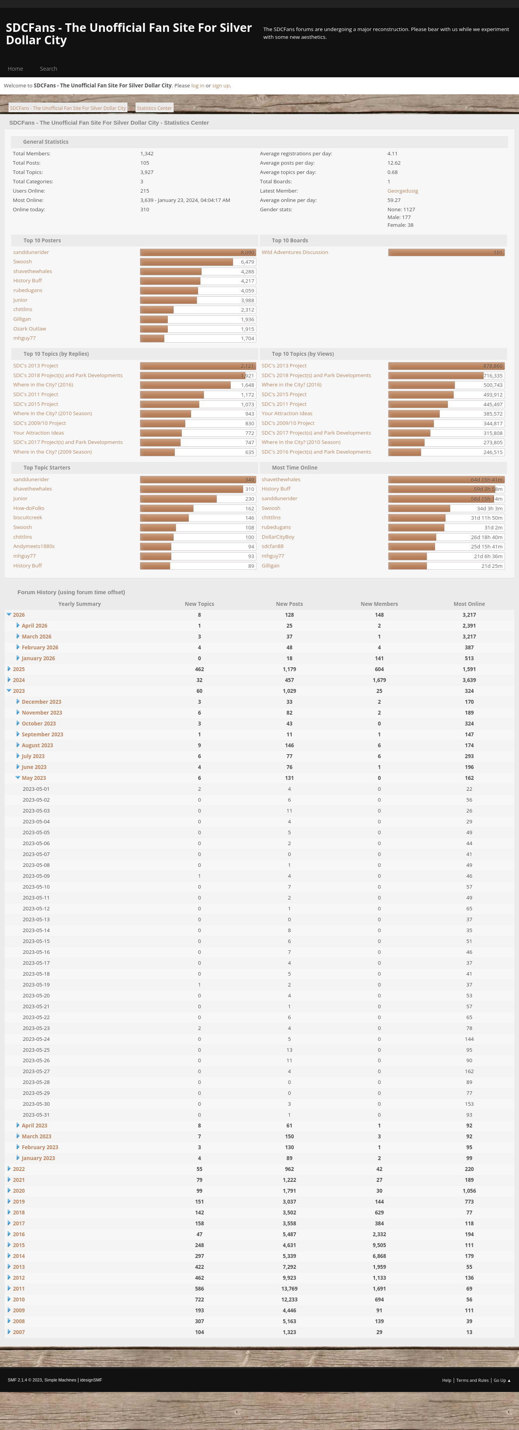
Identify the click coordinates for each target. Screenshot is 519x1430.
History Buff (27, 280)
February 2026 (40, 647)
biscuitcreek (27, 517)
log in (197, 85)
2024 (18, 680)
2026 (18, 614)
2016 (18, 1234)
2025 (18, 669)
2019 (18, 1201)
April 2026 (34, 625)
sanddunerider (31, 252)
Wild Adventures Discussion (295, 252)
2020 (18, 1190)
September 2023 (42, 734)
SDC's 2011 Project (35, 394)
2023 (18, 690)
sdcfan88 (273, 546)
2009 (18, 1310)
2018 (18, 1212)
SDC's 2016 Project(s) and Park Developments (316, 451)
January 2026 (38, 658)
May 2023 (34, 777)
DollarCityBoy (278, 536)
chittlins (22, 309)
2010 (18, 1299)
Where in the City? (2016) (43, 384)
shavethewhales (32, 271)
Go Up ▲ (502, 1380)
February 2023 (40, 1147)
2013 (18, 1266)
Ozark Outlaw (29, 328)
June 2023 (34, 767)
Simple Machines (60, 1380)
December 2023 (41, 701)
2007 (18, 1332)
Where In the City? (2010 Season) (52, 413)
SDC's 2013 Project (35, 365)
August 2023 (37, 745)
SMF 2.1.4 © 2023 (25, 1380)
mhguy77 (24, 337)
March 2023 (36, 1136)
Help (446, 1380)
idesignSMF (91, 1380)
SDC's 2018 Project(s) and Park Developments (68, 375)
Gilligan (22, 318)
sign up (221, 85)
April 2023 (34, 1125)
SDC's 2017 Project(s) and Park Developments (68, 441)
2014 (18, 1256)
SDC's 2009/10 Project (39, 422)
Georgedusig (403, 190)
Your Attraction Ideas (38, 432)
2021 (18, 1179)
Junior (20, 299)
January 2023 (38, 1158)
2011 (18, 1288)
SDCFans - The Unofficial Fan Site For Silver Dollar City (129, 33)
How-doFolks (28, 508)
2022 (18, 1169)
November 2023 (42, 712)
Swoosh (22, 261)
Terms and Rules (472, 1380)
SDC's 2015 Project (35, 403)
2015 (18, 1245)
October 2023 (39, 723)
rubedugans (27, 290)
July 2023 (33, 756)
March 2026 (36, 636)
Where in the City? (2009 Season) (52, 451)
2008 (18, 1321)
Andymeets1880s (34, 546)
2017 (18, 1223)
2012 (18, 1277)
